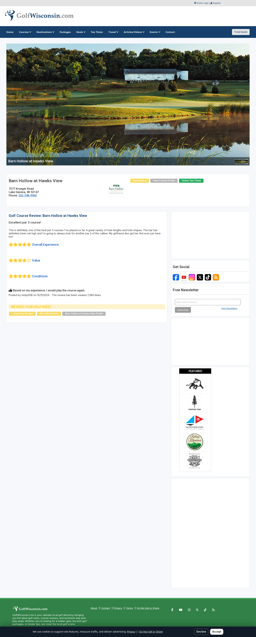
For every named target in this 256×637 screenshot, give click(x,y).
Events (155, 32)
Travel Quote (240, 31)
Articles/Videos (134, 32)
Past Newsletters (229, 308)
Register (217, 3)
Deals (80, 32)
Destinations (45, 32)
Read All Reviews (49, 313)
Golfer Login (203, 3)
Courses (25, 32)
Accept (216, 631)
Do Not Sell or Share (148, 608)
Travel (113, 32)
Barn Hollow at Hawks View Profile (84, 313)
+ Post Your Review (22, 313)
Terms (129, 608)
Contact (105, 608)
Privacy (118, 608)
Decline (201, 631)
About (94, 608)
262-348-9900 (27, 195)
